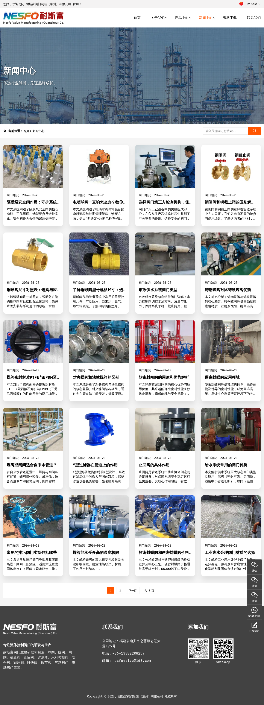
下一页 (133, 590)
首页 (137, 18)
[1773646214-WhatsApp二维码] (223, 648)
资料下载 (230, 18)
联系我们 (254, 18)
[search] (254, 131)
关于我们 (158, 18)
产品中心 (182, 18)
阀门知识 (13, 195)
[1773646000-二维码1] (198, 648)
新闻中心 (206, 18)
